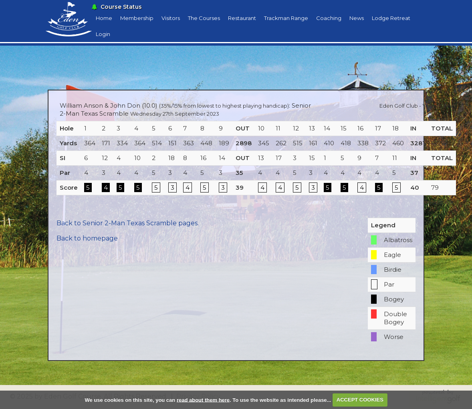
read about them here (203, 400)
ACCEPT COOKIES (360, 400)
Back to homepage (87, 238)
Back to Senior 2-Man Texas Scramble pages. (127, 223)
